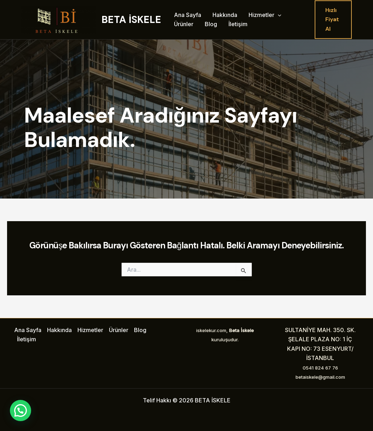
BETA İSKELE (131, 19)
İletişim (237, 24)
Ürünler (183, 24)
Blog (211, 24)
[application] (277, 15)
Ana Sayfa (187, 14)
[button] (333, 19)
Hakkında (224, 14)
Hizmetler (265, 15)
